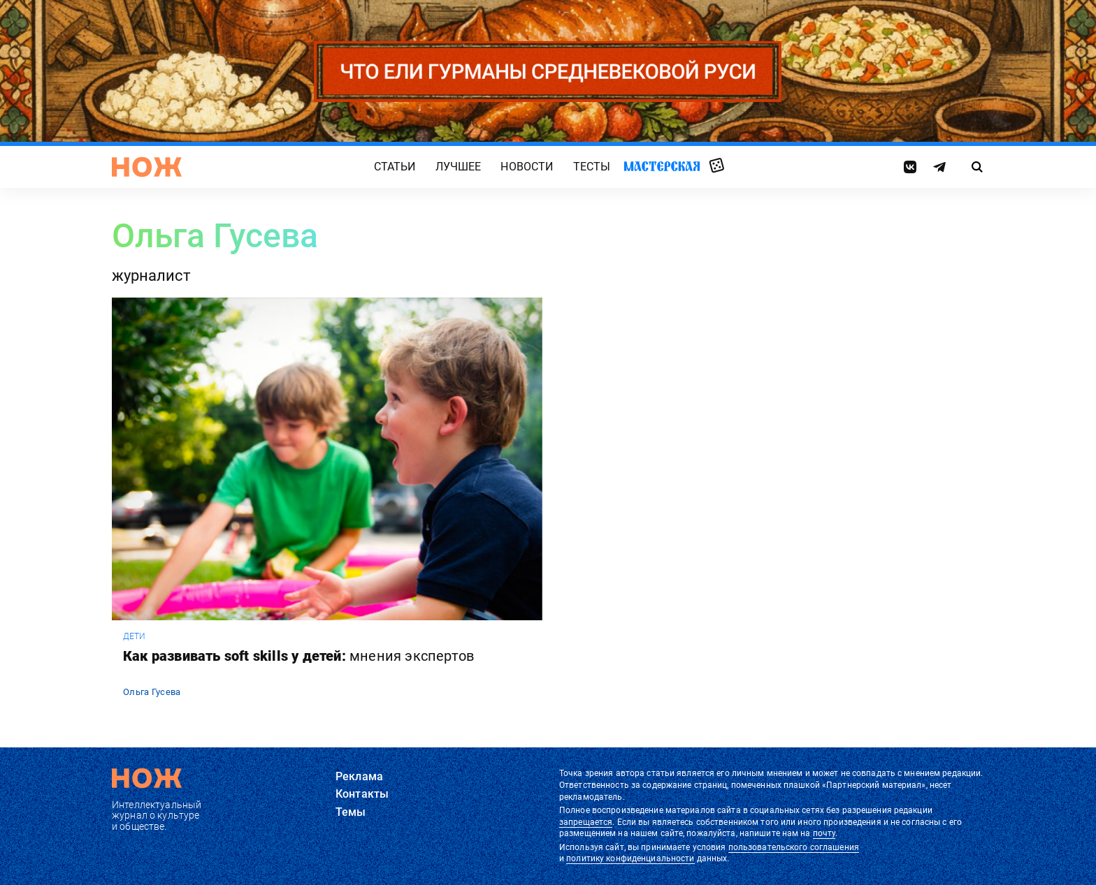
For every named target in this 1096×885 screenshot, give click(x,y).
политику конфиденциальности (630, 858)
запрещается (585, 822)
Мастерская (662, 166)
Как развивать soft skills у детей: (298, 656)
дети (134, 636)
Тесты (592, 166)
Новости (526, 166)
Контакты (362, 793)
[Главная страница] (147, 166)
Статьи (395, 166)
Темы (351, 812)
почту (824, 833)
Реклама (359, 776)
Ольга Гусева (151, 692)
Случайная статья (717, 166)
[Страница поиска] (977, 167)
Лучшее (458, 166)
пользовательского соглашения (793, 847)
